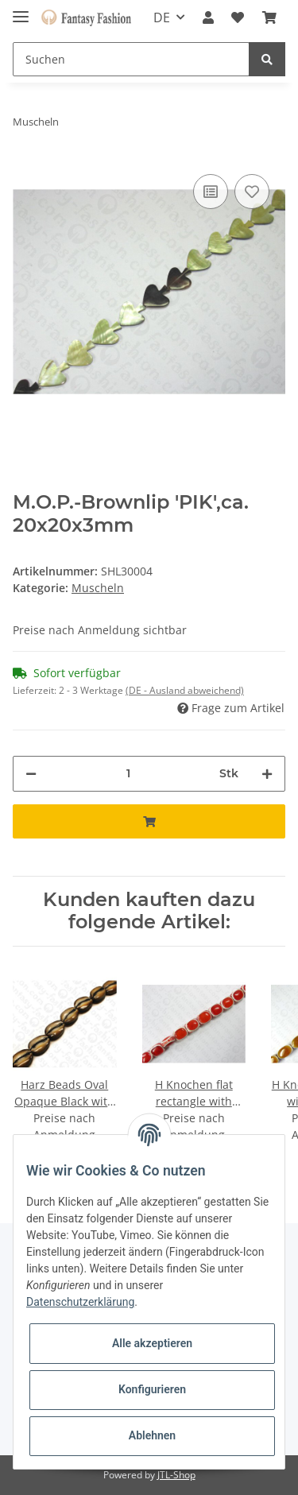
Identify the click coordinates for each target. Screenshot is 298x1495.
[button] (208, 17)
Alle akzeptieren (152, 1343)
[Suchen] (131, 59)
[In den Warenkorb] (149, 821)
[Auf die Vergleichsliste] (210, 191)
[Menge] (128, 774)
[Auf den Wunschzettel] (251, 191)
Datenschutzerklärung (80, 1302)
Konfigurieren (152, 1389)
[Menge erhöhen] (267, 774)
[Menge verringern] (31, 774)
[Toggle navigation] (21, 10)
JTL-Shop (176, 1474)
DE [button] (161, 17)
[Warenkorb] (269, 17)
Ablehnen (152, 1435)
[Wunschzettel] (238, 17)
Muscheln (98, 587)
